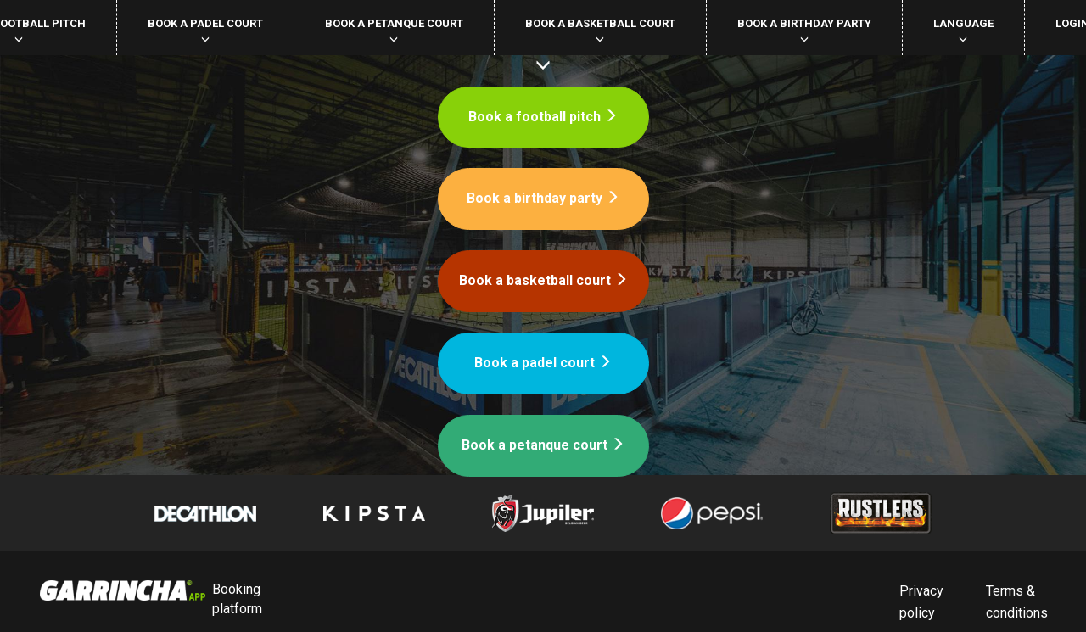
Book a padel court (543, 363)
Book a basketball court (543, 280)
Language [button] (963, 30)
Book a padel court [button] (205, 30)
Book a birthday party (543, 198)
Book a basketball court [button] (600, 30)
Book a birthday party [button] (804, 30)
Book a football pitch (543, 117)
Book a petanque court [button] (394, 30)
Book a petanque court (543, 445)
